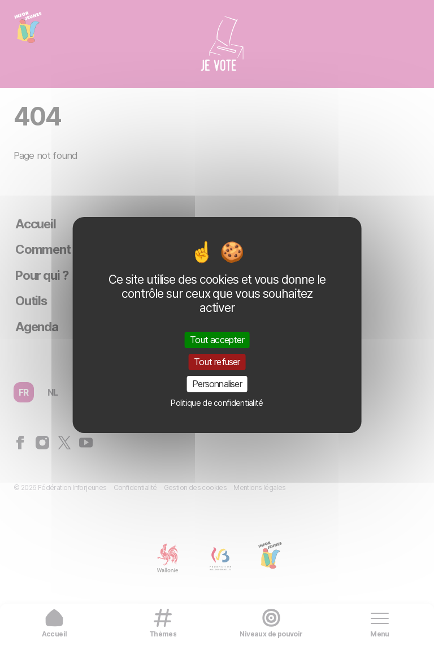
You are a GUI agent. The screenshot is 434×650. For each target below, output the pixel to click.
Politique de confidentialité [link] (217, 403)
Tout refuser (217, 361)
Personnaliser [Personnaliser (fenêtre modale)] (217, 383)
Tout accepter (217, 339)
